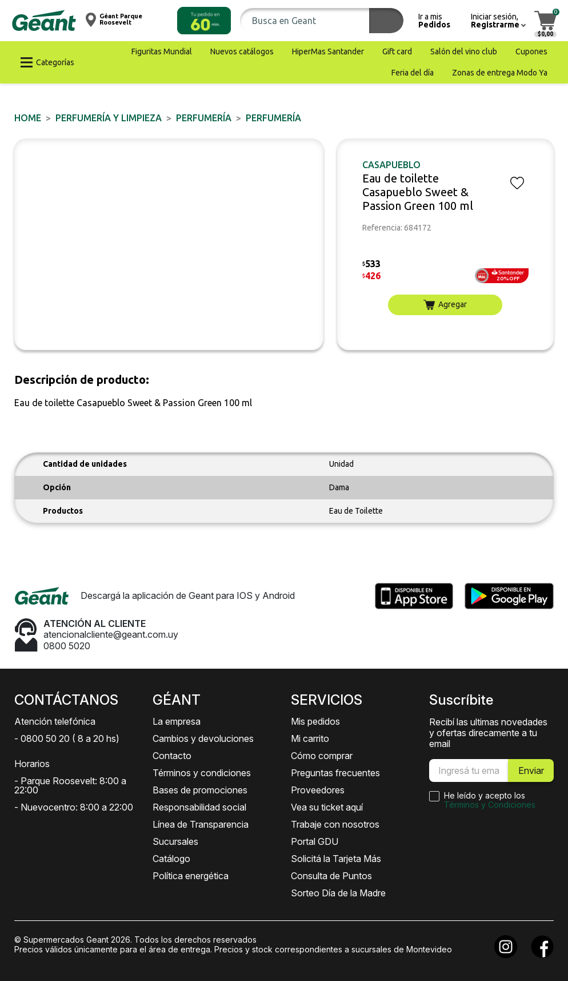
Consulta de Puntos (331, 875)
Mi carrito (310, 738)
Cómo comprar (322, 755)
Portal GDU (314, 841)
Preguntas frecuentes (335, 772)
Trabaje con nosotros (335, 824)
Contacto (172, 755)
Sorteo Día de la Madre (338, 892)
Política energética (191, 875)
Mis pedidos (315, 721)
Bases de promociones (200, 790)
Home (27, 118)
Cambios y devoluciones (203, 738)
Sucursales (175, 841)
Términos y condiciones (202, 772)
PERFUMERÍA (203, 118)
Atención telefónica (54, 721)
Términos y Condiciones (489, 804)
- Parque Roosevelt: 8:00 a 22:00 (70, 785)
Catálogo (171, 858)
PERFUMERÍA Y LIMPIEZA (108, 118)
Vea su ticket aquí (327, 807)
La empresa (177, 721)
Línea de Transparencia (201, 824)
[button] (204, 20)
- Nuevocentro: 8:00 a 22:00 (73, 807)
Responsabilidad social (199, 807)
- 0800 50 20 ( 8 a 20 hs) (66, 738)
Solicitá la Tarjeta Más (336, 858)
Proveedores (318, 790)
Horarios (32, 763)
